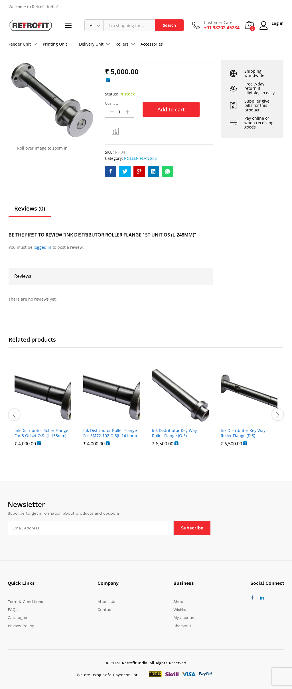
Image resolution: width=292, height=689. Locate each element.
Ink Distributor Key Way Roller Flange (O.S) (174, 433)
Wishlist (180, 609)
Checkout (182, 625)
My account (184, 617)
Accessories (152, 44)
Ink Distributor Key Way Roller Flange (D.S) (243, 433)
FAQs (13, 609)
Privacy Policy (21, 625)
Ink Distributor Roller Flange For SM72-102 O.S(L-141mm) (110, 433)
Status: (111, 94)
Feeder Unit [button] (20, 44)
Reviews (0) (29, 208)
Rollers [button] (122, 44)
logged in (42, 247)
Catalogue (17, 617)
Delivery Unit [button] (91, 44)
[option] (43, 414)
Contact (105, 609)
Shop (178, 601)
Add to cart (171, 109)
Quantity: (112, 103)
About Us (106, 601)
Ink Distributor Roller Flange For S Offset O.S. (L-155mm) (41, 433)
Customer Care (218, 22)
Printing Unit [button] (55, 44)
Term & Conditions (25, 601)
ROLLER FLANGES (140, 158)
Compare (115, 131)
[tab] (30, 211)
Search (169, 25)
